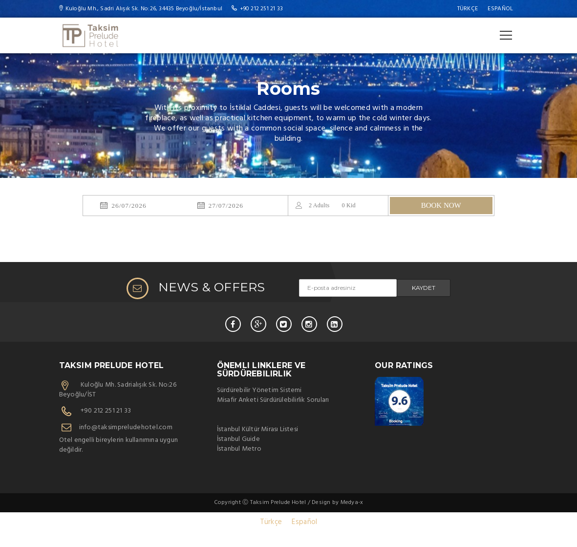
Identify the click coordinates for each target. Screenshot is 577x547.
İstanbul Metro (239, 449)
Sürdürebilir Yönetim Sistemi (259, 390)
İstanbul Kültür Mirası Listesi (257, 429)
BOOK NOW (441, 205)
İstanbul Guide (238, 439)
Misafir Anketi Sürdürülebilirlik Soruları (273, 400)
